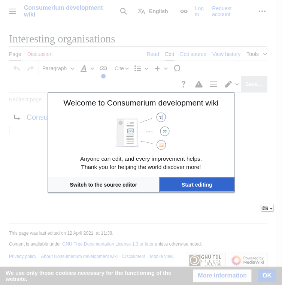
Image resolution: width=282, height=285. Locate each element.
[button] (104, 184)
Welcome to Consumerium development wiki (141, 102)
